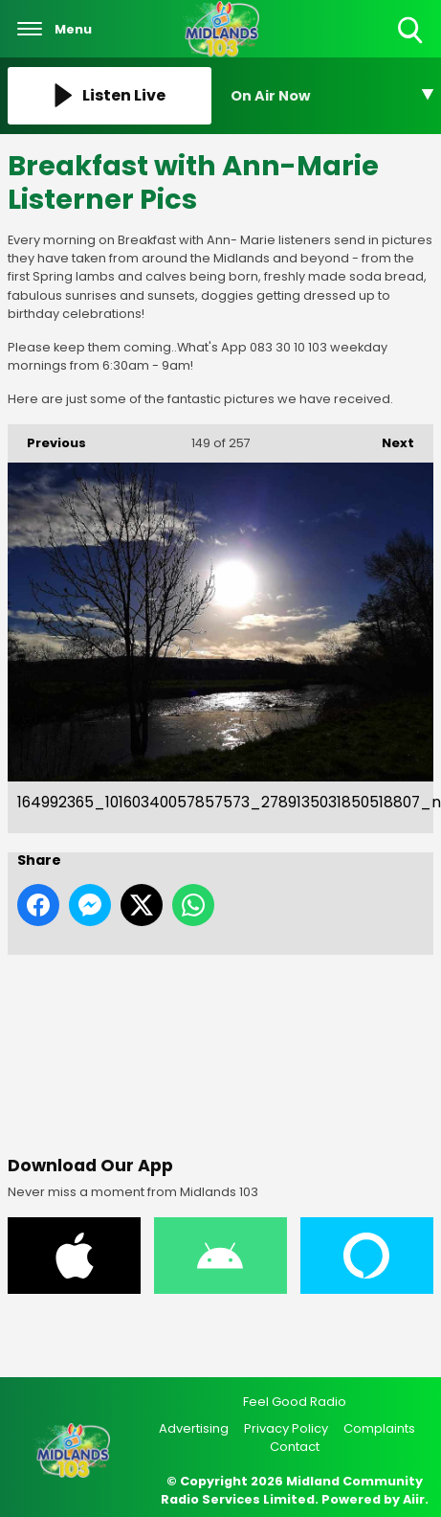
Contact (295, 1447)
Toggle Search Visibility (412, 31)
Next (388, 438)
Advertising (194, 1428)
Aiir (414, 1499)
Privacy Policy (286, 1428)
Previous (47, 438)
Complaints (379, 1428)
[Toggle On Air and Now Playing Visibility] (332, 96)
